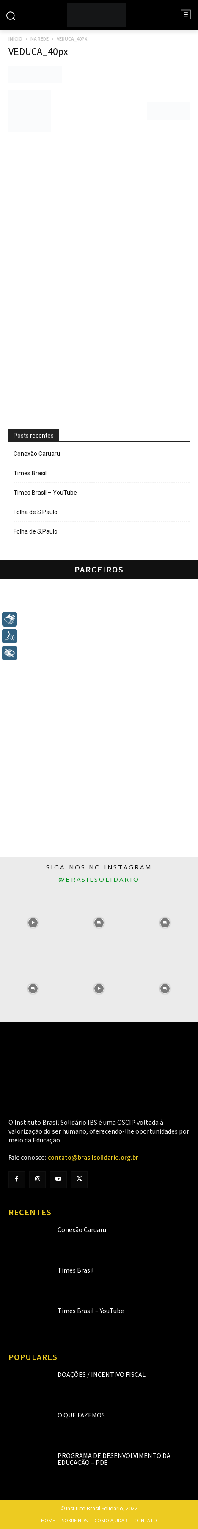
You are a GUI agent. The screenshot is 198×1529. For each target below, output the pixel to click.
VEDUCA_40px (38, 51)
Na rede (39, 38)
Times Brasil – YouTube (45, 492)
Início (15, 38)
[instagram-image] (33, 923)
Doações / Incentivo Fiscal (102, 1374)
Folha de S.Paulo (36, 512)
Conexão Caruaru (37, 453)
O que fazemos (81, 1415)
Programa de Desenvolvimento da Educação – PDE (114, 1458)
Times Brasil (30, 473)
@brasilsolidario (99, 879)
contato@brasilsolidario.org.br (93, 1157)
